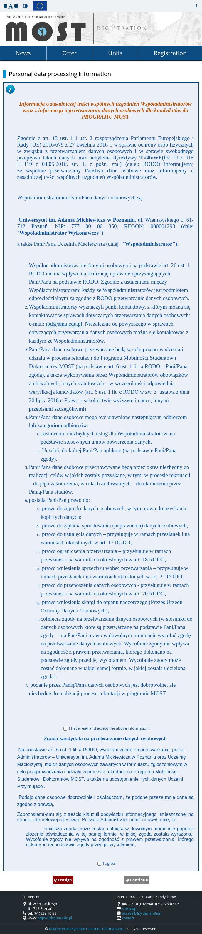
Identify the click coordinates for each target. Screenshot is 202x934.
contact (128, 918)
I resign (63, 880)
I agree (106, 863)
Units (115, 53)
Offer (69, 53)
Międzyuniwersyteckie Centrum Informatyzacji (86, 928)
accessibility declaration (141, 913)
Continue (137, 880)
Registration (170, 53)
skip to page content (1, 1)
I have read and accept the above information (106, 728)
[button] (5, 6)
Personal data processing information (60, 74)
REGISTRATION (122, 29)
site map (129, 908)
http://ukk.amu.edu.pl (55, 918)
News (23, 53)
